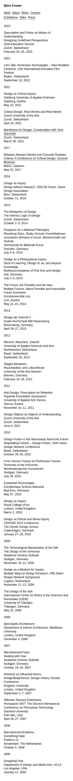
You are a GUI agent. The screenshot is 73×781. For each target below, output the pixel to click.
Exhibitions (11, 17)
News (25, 12)
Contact (35, 12)
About (16, 12)
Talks (22, 17)
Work (7, 12)
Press (31, 17)
